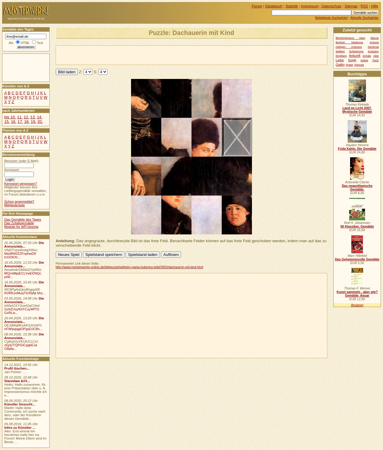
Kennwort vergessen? (20, 183)
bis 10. (10, 117)
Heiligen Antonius (349, 46)
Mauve (374, 37)
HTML (25, 43)
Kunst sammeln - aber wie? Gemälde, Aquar (357, 293)
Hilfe (374, 6)
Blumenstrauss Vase (350, 37)
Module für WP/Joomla (21, 226)
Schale (367, 55)
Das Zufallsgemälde (19, 223)
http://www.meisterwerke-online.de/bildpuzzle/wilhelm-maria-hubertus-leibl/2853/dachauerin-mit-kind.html (129, 267)
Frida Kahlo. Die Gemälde (357, 148)
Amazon (357, 305)
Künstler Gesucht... (19, 404)
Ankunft (354, 55)
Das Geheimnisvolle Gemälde (357, 259)
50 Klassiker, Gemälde (357, 226)
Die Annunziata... (24, 244)
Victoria (374, 42)
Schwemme (356, 51)
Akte (376, 55)
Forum (257, 6)
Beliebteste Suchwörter (331, 17)
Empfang (341, 55)
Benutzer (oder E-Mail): (21, 161)
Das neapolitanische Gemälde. (357, 187)
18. (27, 121)
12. (26, 117)
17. (20, 121)
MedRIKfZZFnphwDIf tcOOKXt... (20, 255)
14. (39, 117)
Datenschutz (331, 6)
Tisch (375, 60)
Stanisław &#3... (17, 381)
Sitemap (351, 6)
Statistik (291, 6)
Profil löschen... (16, 368)
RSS (364, 6)
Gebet (364, 60)
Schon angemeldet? (19, 201)
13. (33, 117)
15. (7, 121)
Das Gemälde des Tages (22, 219)
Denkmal (373, 46)
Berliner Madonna (349, 42)
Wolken (340, 51)
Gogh (352, 60)
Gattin (340, 64)
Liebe (340, 60)
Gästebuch (273, 6)
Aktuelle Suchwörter (364, 17)
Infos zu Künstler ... (19, 427)
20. (40, 121)
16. (13, 121)
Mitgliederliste (14, 205)
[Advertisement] (126, 55)
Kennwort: (11, 170)
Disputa (359, 64)
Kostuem (373, 51)
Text (40, 43)
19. (33, 121)
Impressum (310, 6)
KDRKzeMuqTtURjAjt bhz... (24, 293)
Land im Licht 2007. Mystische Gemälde (357, 109)
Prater (349, 64)
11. (19, 117)
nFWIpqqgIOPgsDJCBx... (23, 329)
